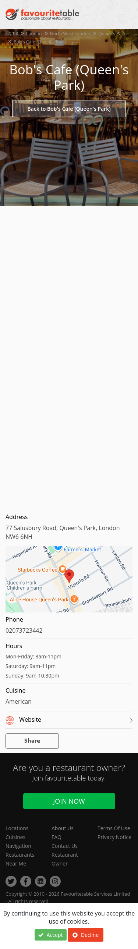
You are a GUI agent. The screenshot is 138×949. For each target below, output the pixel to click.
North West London (70, 34)
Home (12, 33)
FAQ (56, 837)
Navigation (18, 845)
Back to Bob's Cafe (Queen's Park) (68, 108)
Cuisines (15, 837)
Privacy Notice (114, 837)
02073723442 (24, 630)
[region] (69, 583)
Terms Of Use (114, 828)
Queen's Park (111, 34)
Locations (17, 828)
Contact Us (65, 845)
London (34, 34)
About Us (63, 828)
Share (32, 740)
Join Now (69, 801)
